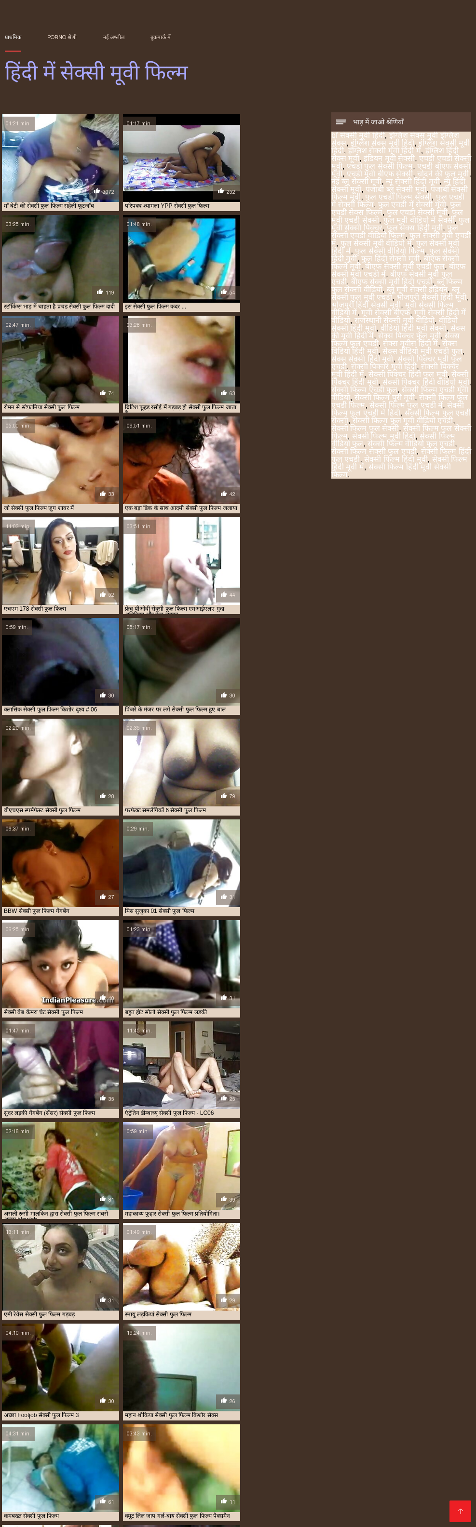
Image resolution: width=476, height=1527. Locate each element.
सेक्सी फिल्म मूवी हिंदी (383, 437)
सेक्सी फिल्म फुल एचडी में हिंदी (397, 410)
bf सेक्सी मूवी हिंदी (358, 136)
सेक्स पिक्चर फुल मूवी (409, 337)
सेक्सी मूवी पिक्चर (205, 1493)
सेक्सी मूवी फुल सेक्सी (67, 1498)
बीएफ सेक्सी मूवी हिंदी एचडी (391, 283)
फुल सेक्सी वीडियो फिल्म (389, 252)
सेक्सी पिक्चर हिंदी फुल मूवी (408, 375)
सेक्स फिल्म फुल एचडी (92, 1483)
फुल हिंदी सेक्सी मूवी (390, 259)
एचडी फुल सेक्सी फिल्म (380, 167)
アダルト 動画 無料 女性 (259, 1514)
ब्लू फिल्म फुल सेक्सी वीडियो (284, 1477)
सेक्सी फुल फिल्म (398, 1488)
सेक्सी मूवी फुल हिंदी (173, 1498)
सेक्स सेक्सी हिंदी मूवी (362, 360)
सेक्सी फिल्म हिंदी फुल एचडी (179, 1488)
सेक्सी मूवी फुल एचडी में (411, 1493)
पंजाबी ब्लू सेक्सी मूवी (396, 190)
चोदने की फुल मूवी (443, 175)
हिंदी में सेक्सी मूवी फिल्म (29, 1514)
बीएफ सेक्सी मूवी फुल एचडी (223, 1477)
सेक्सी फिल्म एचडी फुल (364, 391)
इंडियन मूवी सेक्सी (389, 159)
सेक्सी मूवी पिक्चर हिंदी (253, 1493)
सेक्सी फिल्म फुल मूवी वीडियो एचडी (403, 421)
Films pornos (204, 1514)
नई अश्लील (113, 37)
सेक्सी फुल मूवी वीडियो (45, 1493)
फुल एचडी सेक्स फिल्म (276, 1472)
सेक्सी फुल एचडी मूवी (354, 1488)
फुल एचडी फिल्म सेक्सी (398, 198)
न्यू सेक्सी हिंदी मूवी (412, 182)
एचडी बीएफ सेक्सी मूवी (69, 1472)
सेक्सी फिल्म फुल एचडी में (406, 406)
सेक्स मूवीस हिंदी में (410, 344)
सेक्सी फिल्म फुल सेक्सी (365, 429)
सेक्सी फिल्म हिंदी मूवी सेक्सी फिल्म (391, 472)
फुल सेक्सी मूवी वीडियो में (376, 244)
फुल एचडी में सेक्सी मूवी (412, 205)
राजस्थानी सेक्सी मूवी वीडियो (394, 321)
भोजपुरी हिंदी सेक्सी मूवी (366, 306)
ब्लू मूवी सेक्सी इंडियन (417, 290)
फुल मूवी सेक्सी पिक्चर (376, 1472)
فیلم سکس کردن (79, 1514)
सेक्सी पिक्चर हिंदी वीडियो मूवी (425, 383)
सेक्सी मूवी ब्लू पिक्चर (283, 1498)
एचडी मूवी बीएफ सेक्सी (380, 175)
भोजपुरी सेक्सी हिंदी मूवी (431, 298)
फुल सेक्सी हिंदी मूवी (122, 1477)
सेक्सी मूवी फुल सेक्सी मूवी (121, 1498)
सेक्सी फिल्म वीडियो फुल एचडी (411, 445)
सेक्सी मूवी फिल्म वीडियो (308, 1493)
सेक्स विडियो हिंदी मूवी (143, 1483)
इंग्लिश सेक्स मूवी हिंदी (382, 144)
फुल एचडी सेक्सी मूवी (417, 213)
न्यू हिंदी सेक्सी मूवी (117, 1472)
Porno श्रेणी (62, 37)
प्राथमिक (13, 37)
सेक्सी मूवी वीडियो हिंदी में (336, 1498)
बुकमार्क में (160, 37)
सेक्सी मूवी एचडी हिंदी (159, 1493)
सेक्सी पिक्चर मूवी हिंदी (384, 367)
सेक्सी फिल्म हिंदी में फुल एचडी (296, 1488)
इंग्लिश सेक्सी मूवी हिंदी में (384, 151)
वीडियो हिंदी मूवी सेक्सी (413, 329)
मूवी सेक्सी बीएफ (385, 313)
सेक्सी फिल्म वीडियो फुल (54, 1488)
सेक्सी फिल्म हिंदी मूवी (395, 460)
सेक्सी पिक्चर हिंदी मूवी (248, 1483)
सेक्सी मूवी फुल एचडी (360, 1493)
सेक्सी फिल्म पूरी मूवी (384, 398)
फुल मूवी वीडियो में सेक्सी (419, 221)
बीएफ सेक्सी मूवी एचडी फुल (405, 267)
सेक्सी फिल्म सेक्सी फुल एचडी (374, 452)
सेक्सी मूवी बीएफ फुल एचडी (228, 1498)
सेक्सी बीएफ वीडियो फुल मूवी (102, 1493)
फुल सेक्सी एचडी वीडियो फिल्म (394, 233)
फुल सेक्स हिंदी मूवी (415, 229)
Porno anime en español (141, 1514)
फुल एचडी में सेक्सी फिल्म (168, 1472)
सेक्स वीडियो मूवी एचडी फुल (422, 352)
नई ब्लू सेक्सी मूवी (356, 182)
